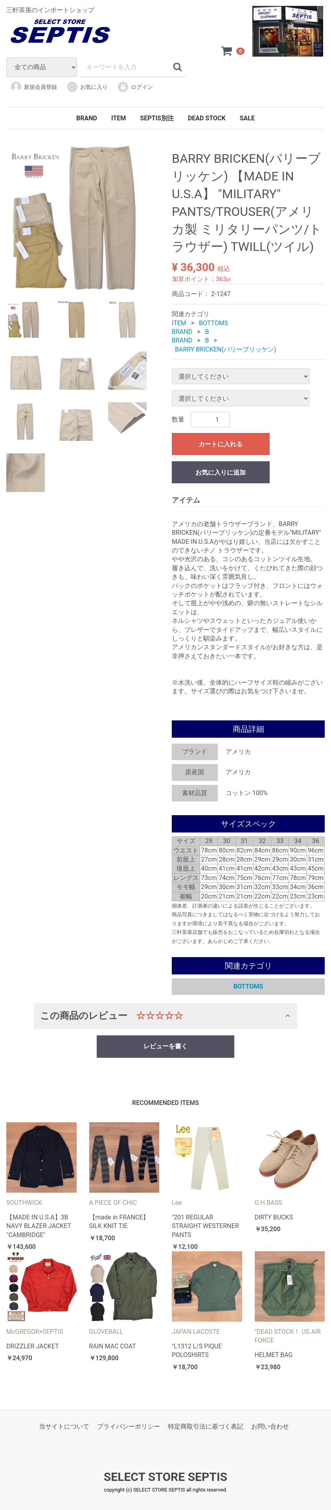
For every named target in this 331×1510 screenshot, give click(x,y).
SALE (247, 118)
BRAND (86, 118)
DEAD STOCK (207, 118)
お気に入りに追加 (220, 472)
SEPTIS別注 (157, 118)
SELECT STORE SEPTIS (165, 1477)
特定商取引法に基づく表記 (205, 1426)
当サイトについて (64, 1426)
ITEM (118, 118)
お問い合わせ (270, 1426)
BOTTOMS (213, 323)
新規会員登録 (33, 87)
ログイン (135, 87)
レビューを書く (165, 1046)
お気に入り (87, 87)
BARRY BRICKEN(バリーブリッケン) (225, 349)
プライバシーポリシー (128, 1426)
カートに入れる (221, 444)
